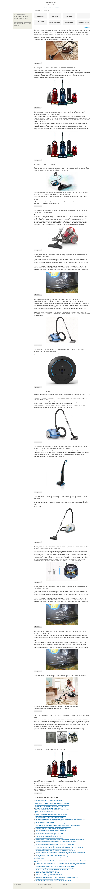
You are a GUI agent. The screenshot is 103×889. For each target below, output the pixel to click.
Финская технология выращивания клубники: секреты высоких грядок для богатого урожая (58, 825)
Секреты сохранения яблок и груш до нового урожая (48, 808)
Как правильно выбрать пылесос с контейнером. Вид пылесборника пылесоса (62, 30)
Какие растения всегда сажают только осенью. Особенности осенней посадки (55, 868)
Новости (51, 7)
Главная (45, 7)
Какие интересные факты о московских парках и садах (48, 800)
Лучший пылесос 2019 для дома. (45, 392)
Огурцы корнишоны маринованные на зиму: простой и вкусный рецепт (52, 805)
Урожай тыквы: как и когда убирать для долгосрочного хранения (51, 831)
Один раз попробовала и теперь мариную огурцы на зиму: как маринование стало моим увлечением (60, 819)
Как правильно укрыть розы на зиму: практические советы (50, 842)
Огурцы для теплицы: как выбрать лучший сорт (47, 872)
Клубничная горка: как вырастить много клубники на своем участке (52, 828)
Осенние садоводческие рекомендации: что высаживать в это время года (54, 849)
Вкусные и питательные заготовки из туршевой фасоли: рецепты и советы (54, 880)
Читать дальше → (37, 63)
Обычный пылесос (69, 22)
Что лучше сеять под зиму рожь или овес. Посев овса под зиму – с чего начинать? (22, 24)
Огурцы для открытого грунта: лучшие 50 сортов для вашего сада (52, 869)
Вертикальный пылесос (54, 22)
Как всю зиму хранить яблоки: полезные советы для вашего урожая (21, 18)
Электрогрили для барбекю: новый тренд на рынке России (50, 879)
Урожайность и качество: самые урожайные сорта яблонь (50, 834)
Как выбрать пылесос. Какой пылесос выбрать (50, 749)
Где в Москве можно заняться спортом (45, 822)
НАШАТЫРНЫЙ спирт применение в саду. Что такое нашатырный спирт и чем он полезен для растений (61, 863)
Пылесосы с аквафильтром (69, 16)
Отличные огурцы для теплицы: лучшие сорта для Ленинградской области (54, 853)
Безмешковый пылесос (83, 22)
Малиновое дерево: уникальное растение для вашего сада (49, 801)
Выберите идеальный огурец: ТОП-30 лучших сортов (48, 836)
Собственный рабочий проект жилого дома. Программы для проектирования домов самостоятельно (60, 852)
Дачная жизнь (51, 2)
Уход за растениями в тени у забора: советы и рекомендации (50, 855)
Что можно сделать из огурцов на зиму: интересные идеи (50, 817)
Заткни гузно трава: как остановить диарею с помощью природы (51, 814)
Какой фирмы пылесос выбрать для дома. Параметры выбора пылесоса (60, 676)
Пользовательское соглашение (46, 884)
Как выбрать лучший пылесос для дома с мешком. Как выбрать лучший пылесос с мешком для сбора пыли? (59, 113)
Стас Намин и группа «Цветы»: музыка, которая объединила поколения (53, 827)
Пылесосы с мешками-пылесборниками (41, 16)
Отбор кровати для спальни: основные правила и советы (49, 838)
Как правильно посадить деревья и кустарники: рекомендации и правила (53, 846)
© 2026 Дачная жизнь (17, 884)
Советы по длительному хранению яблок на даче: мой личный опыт (51, 812)
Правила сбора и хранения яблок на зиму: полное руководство (50, 806)
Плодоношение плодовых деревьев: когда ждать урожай (49, 833)
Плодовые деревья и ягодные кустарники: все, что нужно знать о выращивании (55, 844)
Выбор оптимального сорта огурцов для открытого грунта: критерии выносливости (56, 841)
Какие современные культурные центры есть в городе (49, 820)
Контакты (39, 884)
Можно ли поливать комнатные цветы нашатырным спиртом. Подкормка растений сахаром (58, 864)
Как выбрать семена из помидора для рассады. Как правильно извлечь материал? (56, 866)
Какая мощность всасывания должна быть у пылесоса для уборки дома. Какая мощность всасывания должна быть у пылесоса (62, 169)
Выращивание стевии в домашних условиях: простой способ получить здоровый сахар (57, 877)
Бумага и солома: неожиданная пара (44, 811)
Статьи (57, 7)
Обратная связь (64, 884)
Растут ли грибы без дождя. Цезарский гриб (46, 871)
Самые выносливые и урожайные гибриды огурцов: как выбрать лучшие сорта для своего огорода (60, 839)
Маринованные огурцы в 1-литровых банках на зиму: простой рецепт (52, 803)
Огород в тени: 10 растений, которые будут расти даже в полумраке (52, 875)
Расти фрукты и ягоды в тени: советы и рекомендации (49, 874)
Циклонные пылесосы (83, 15)
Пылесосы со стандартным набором (41, 22)
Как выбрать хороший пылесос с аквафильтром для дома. (54, 68)
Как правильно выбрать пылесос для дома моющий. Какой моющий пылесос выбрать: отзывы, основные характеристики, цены (61, 447)
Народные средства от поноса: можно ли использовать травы (51, 816)
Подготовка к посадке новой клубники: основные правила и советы (52, 830)
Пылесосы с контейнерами (55, 16)
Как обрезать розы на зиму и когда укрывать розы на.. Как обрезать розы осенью (55, 850)
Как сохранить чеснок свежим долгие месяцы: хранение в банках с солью (54, 823)
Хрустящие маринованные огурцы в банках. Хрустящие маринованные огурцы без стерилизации (59, 847)
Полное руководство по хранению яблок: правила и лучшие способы (52, 809)
